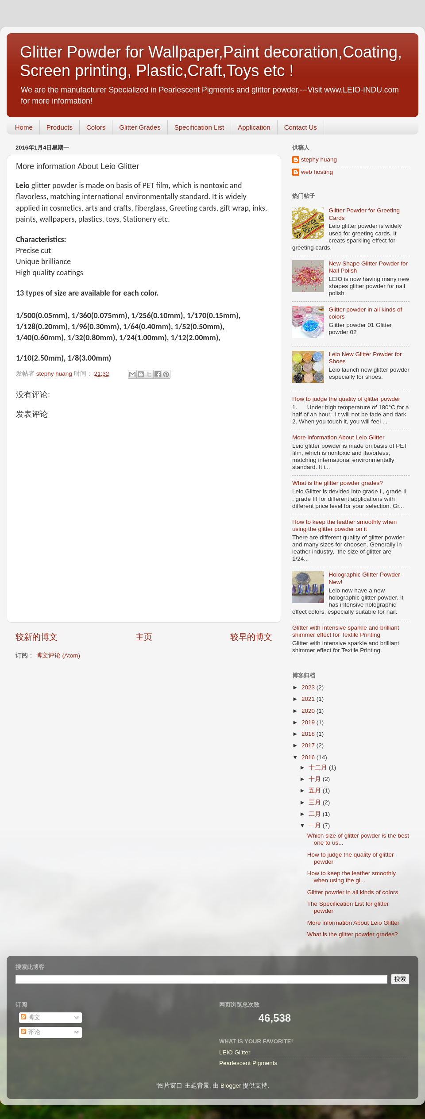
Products (59, 127)
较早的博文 (251, 637)
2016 (309, 757)
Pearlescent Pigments (248, 1063)
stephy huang (319, 159)
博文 (30, 1017)
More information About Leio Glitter (338, 437)
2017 (309, 745)
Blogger (230, 1085)
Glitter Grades (139, 127)
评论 (30, 1032)
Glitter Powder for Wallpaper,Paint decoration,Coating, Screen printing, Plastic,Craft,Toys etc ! (211, 61)
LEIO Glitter (235, 1052)
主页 (143, 637)
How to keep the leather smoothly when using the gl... (351, 877)
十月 (316, 779)
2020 (309, 711)
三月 (316, 802)
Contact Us (300, 127)
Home (24, 127)
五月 (316, 790)
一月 (316, 825)
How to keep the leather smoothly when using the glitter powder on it (344, 525)
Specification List (199, 127)
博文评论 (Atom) (58, 655)
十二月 (319, 767)
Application (254, 127)
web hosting (317, 172)
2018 (309, 734)
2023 (309, 687)
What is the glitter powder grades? (337, 483)
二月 (316, 814)
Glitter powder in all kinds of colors (352, 892)
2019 (309, 722)
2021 (309, 699)
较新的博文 (36, 637)
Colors (95, 127)
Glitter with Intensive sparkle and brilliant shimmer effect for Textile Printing (345, 631)
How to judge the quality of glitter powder (346, 399)
